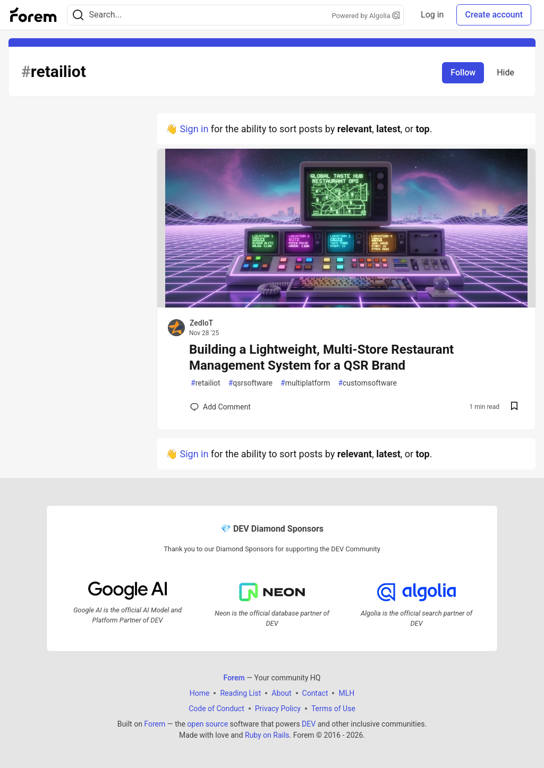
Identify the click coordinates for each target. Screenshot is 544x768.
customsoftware (367, 383)
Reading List (240, 692)
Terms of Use (333, 708)
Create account (494, 15)
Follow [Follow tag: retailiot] (462, 72)
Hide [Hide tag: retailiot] (505, 72)
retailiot (205, 383)
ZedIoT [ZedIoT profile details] (201, 323)
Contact (315, 692)
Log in (432, 15)
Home (200, 692)
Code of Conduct (216, 708)
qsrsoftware (250, 383)
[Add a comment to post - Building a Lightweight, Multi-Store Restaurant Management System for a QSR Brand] (220, 406)
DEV (309, 723)
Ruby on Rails (267, 734)
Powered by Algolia (366, 16)
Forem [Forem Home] (234, 677)
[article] (346, 304)
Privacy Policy (278, 708)
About (281, 692)
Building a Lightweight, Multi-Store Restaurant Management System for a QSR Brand (321, 357)
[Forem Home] (33, 14)
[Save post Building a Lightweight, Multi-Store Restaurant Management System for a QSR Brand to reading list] (514, 407)
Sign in (194, 128)
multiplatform (305, 383)
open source (207, 723)
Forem (154, 723)
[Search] (78, 15)
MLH (346, 692)
